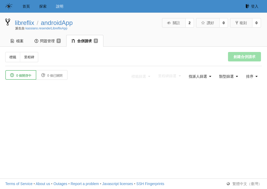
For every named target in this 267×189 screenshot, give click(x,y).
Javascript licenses (117, 184)
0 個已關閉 (51, 75)
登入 (252, 6)
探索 (43, 6)
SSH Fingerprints (150, 184)
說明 (59, 6)
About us (43, 184)
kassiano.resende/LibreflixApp (46, 28)
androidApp (57, 22)
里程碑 (29, 57)
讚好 (207, 23)
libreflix (24, 22)
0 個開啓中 (20, 75)
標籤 (12, 57)
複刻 (241, 23)
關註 (173, 23)
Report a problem (85, 184)
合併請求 (85, 41)
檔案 (17, 41)
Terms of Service (18, 184)
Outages (60, 184)
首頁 (26, 6)
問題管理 (48, 41)
